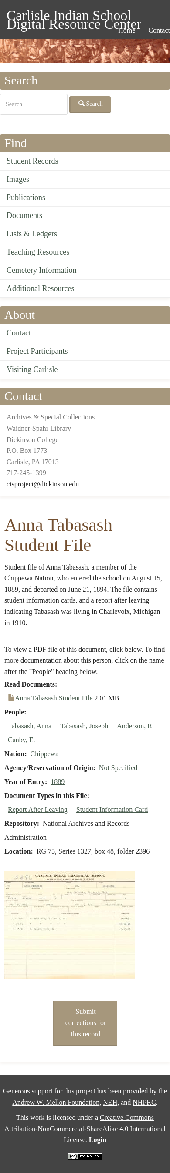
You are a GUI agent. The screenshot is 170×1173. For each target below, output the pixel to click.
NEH (110, 1102)
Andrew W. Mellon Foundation (55, 1102)
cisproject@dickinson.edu (43, 484)
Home (126, 30)
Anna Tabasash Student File (54, 698)
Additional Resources (40, 288)
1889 (58, 781)
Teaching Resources (38, 252)
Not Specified (118, 767)
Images (18, 179)
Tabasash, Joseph (84, 726)
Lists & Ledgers (32, 233)
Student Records (32, 161)
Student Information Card (112, 809)
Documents (24, 215)
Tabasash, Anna (29, 726)
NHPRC (144, 1102)
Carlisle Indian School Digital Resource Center (74, 16)
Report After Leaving (38, 809)
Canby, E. (21, 740)
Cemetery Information (41, 270)
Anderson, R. (135, 726)
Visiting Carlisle (32, 369)
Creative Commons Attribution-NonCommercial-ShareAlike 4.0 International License (85, 1128)
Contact (19, 332)
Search (90, 103)
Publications (26, 197)
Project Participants (37, 351)
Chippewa (45, 753)
